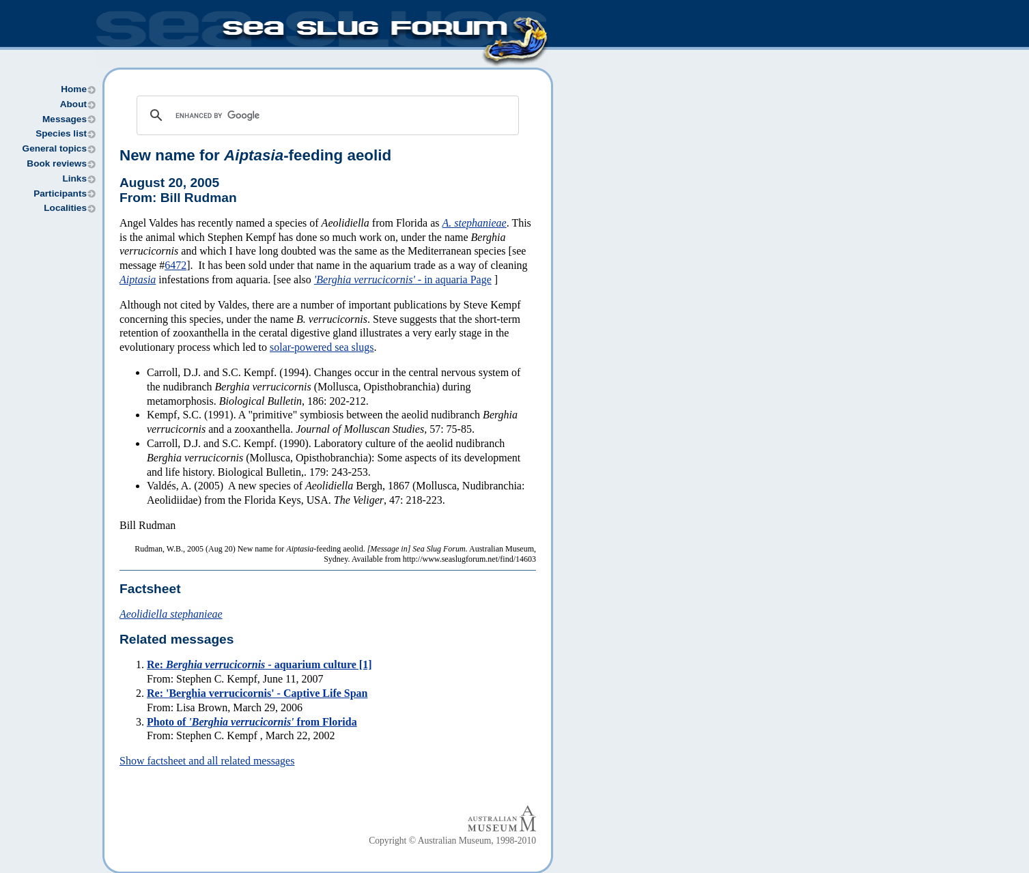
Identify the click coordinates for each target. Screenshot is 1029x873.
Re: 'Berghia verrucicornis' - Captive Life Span (257, 693)
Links (74, 178)
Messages (64, 119)
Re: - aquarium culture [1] (259, 664)
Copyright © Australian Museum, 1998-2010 (452, 840)
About (73, 104)
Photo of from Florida (252, 722)
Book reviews (57, 163)
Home (74, 89)
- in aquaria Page (403, 279)
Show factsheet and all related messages (206, 761)
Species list (61, 133)
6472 (175, 265)
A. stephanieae (474, 223)
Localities (65, 208)
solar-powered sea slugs (322, 347)
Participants (60, 193)
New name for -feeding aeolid (255, 155)
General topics (55, 148)
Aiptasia (137, 279)
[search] (325, 115)
